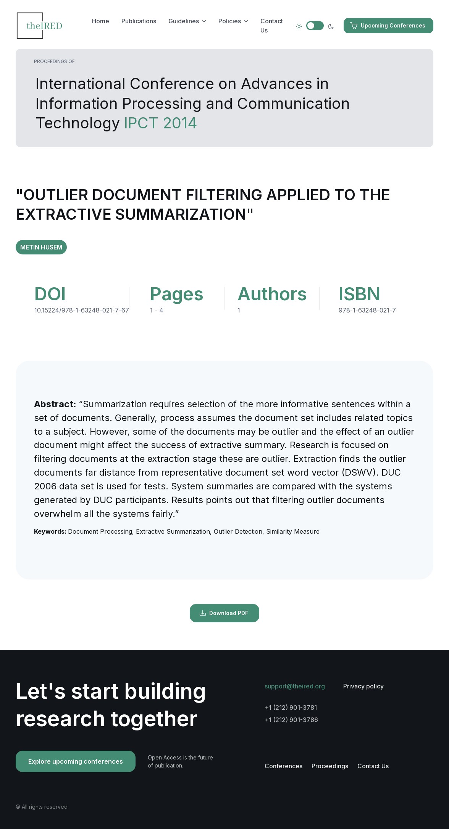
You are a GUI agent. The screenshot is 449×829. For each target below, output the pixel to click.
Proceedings (330, 766)
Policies (229, 21)
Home (100, 21)
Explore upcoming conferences (75, 761)
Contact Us (271, 25)
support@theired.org (295, 686)
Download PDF (223, 613)
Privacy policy (363, 686)
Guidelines (183, 21)
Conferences (283, 766)
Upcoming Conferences (387, 25)
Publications (138, 21)
